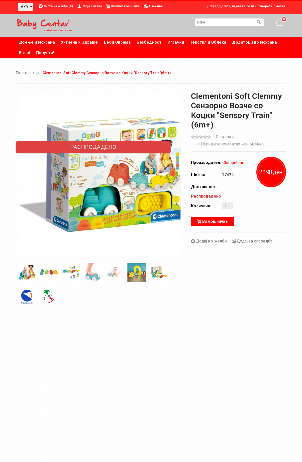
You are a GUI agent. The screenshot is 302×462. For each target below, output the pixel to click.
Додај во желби (211, 241)
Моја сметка (92, 6)
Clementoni (232, 162)
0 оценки (225, 136)
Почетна (23, 73)
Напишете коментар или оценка (232, 144)
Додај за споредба (255, 241)
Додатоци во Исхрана (254, 42)
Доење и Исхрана (37, 42)
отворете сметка (271, 6)
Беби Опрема (117, 42)
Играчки (176, 42)
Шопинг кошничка (125, 6)
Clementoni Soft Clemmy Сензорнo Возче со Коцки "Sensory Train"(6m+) (107, 73)
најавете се (241, 6)
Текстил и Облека (208, 42)
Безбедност (149, 42)
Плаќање (156, 6)
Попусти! (45, 52)
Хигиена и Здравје (79, 42)
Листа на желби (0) (58, 6)
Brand (24, 52)
